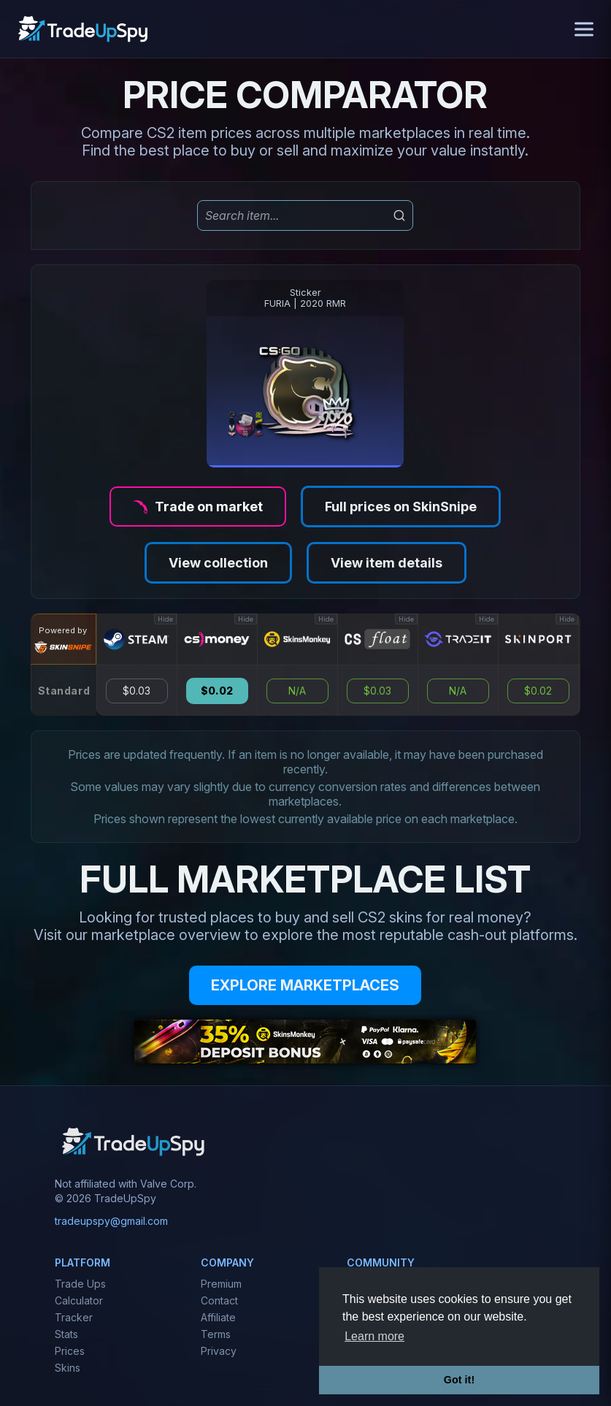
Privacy (219, 1351)
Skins (67, 1367)
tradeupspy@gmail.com (111, 1221)
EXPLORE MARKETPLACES (305, 985)
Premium (221, 1283)
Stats (66, 1334)
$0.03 (136, 691)
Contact (219, 1300)
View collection (218, 562)
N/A (297, 691)
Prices (70, 1351)
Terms (216, 1334)
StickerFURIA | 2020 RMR (305, 298)
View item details (386, 562)
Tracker (74, 1317)
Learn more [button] (374, 1336)
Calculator (79, 1300)
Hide (165, 619)
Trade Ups (80, 1283)
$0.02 (217, 691)
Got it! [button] (459, 1380)
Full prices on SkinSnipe (401, 506)
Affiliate (218, 1317)
